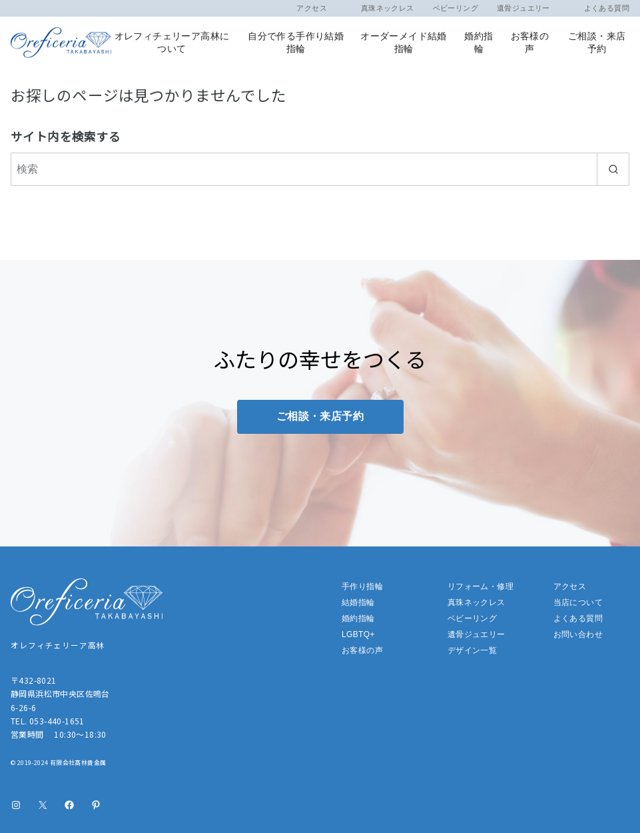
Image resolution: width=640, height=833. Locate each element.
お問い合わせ (578, 634)
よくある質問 (599, 8)
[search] (613, 169)
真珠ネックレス (380, 8)
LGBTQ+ (358, 634)
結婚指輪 (358, 602)
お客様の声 (530, 42)
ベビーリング (455, 8)
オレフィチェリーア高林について (172, 42)
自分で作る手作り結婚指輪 (296, 42)
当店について (578, 602)
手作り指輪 (362, 586)
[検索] (320, 169)
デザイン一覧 (472, 650)
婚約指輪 (478, 42)
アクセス (311, 8)
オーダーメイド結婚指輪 (403, 42)
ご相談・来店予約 (596, 42)
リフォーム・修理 (480, 586)
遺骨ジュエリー (523, 8)
